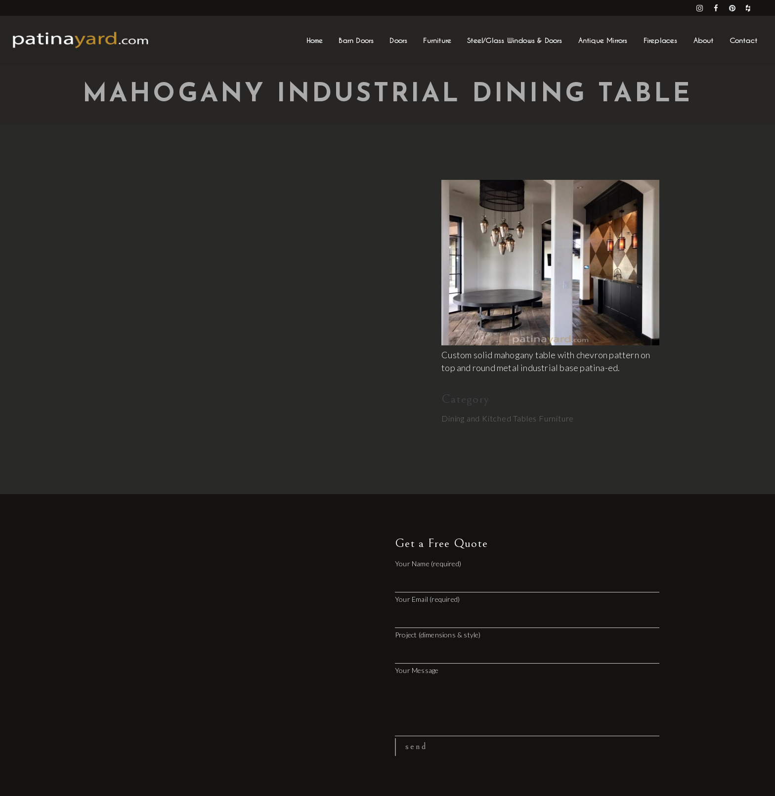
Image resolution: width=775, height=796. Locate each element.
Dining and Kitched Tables (489, 418)
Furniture (556, 418)
